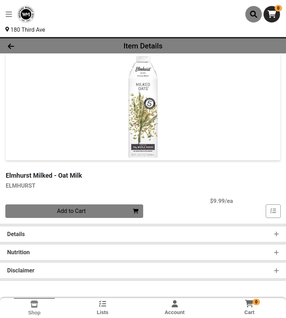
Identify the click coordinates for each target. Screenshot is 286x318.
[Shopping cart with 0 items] (271, 14)
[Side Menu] (9, 14)
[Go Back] (40, 46)
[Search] (253, 14)
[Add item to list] (273, 211)
